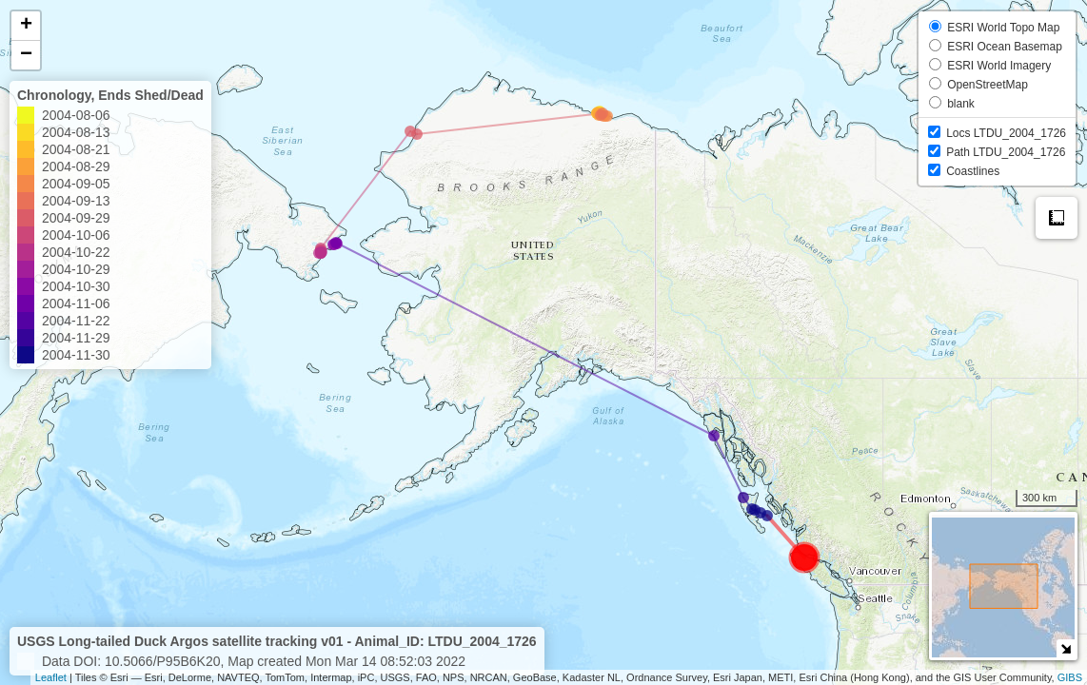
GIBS (1069, 677)
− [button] (26, 55)
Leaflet (51, 677)
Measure (1056, 218)
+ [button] (26, 25)
